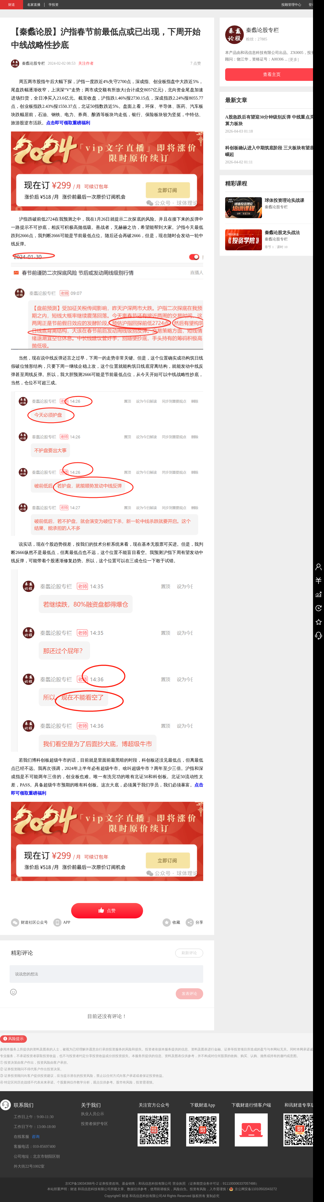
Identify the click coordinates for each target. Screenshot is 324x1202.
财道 (11, 5)
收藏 (171, 922)
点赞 (107, 910)
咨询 (36, 1137)
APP (61, 922)
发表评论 (189, 994)
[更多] (294, 59)
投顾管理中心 (291, 5)
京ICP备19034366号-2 (81, 1183)
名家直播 (33, 5)
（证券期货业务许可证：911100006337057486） (222, 1183)
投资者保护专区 (94, 1124)
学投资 (53, 5)
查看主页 (272, 74)
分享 (194, 922)
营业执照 (179, 1183)
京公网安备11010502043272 (256, 1189)
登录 (312, 5)
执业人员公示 (92, 1114)
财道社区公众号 (29, 922)
